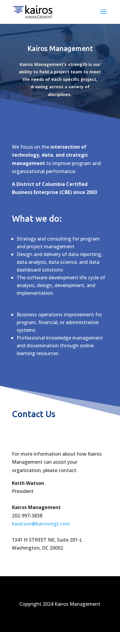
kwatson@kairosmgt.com (41, 523)
